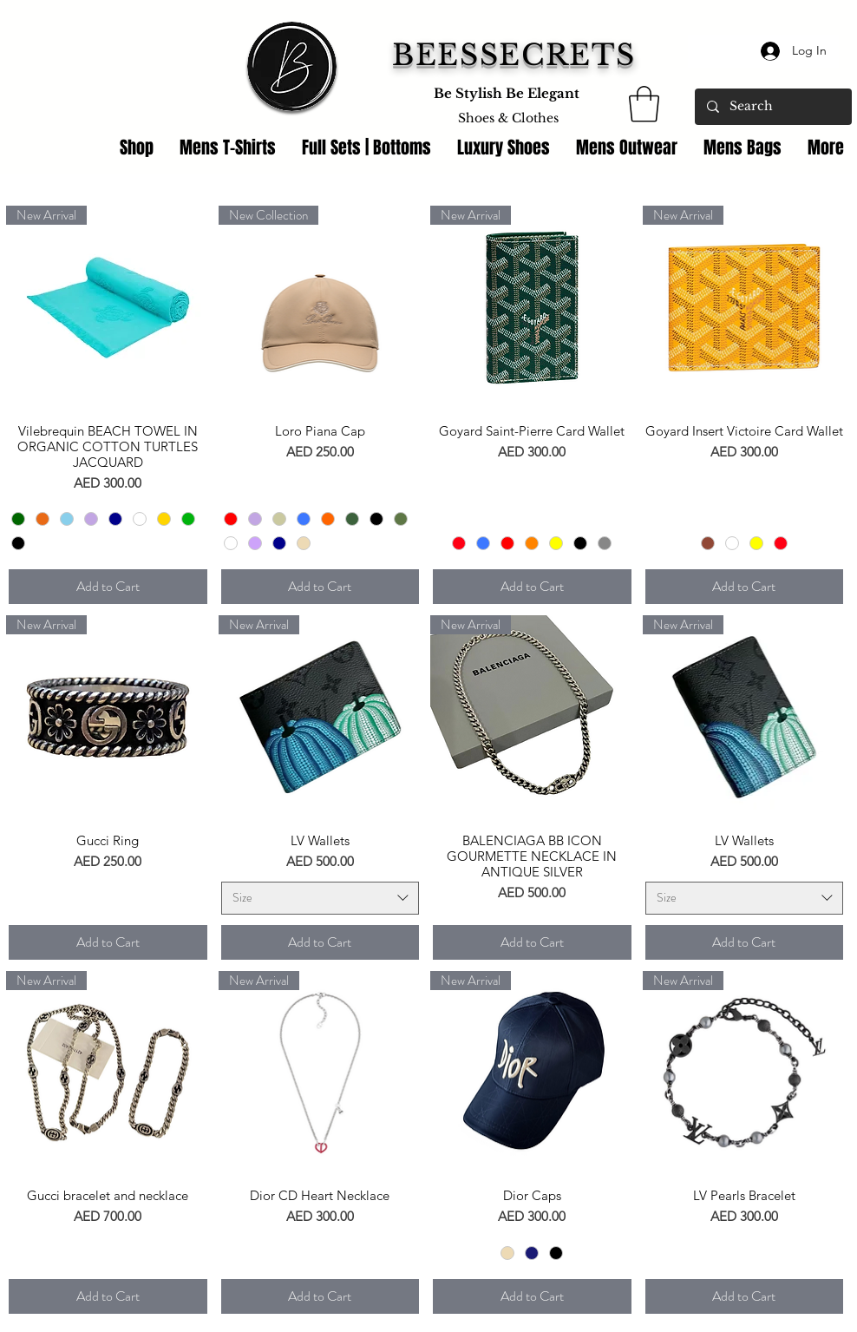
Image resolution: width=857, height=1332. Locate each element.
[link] (644, 104)
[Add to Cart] (108, 586)
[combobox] (320, 898)
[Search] (772, 107)
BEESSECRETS (514, 55)
